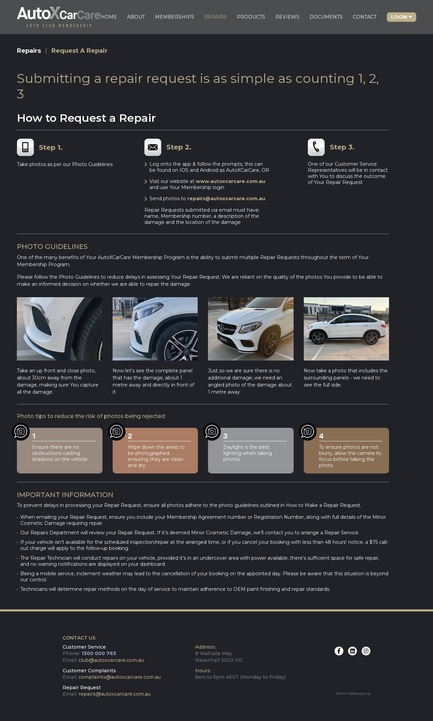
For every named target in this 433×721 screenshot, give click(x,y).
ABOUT (135, 17)
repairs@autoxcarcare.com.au (226, 198)
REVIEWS (287, 17)
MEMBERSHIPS (174, 17)
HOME (108, 17)
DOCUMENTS (325, 17)
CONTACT (364, 17)
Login (399, 17)
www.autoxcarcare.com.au (230, 181)
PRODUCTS (250, 17)
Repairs (29, 50)
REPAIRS (215, 17)
